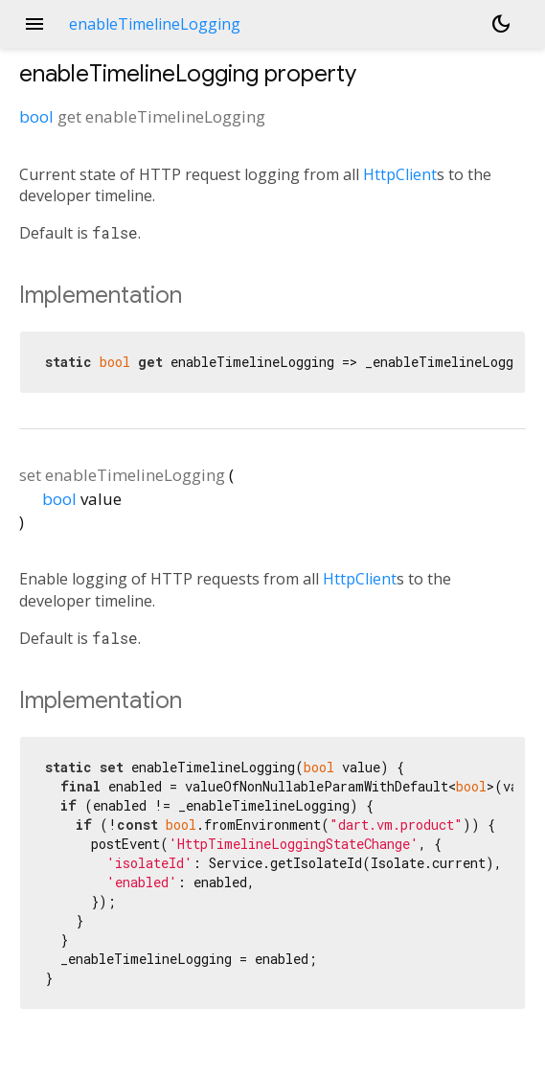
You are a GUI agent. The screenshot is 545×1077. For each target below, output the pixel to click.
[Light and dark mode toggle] (501, 24)
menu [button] (34, 23)
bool (36, 116)
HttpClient (400, 174)
